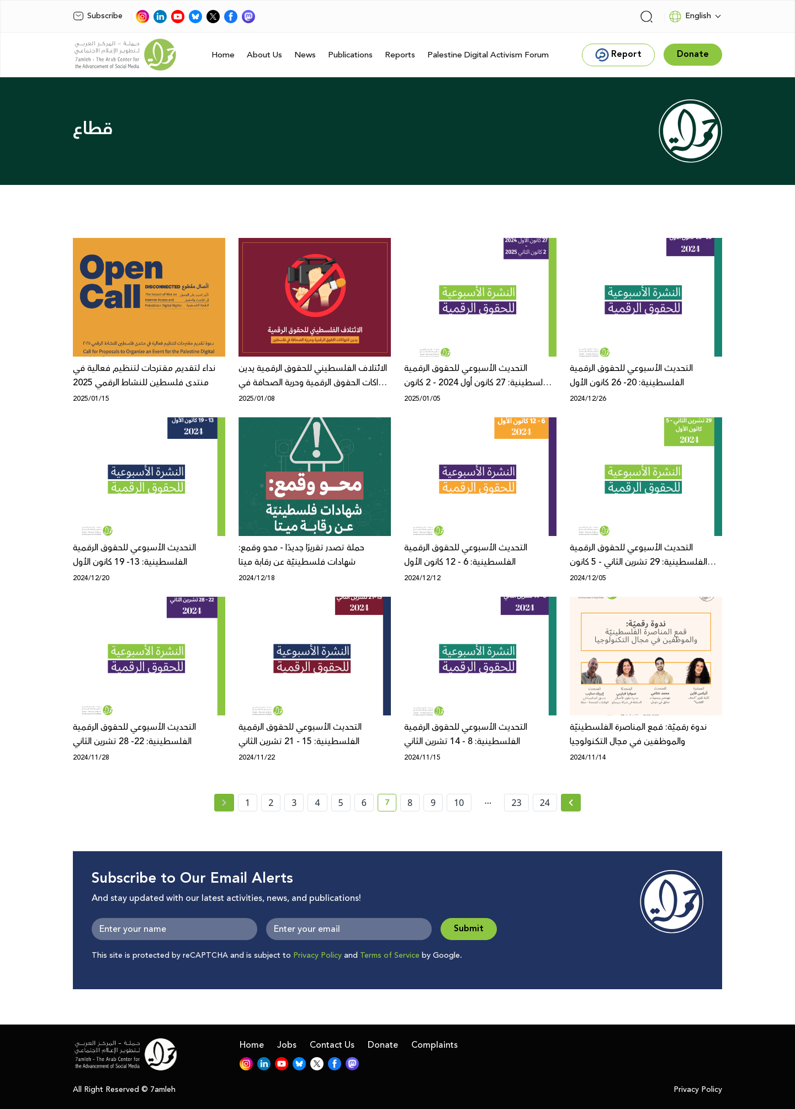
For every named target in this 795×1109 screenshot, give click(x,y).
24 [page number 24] (545, 803)
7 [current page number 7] (390, 804)
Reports (400, 55)
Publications (350, 55)
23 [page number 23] (516, 803)
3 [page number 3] (294, 803)
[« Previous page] (224, 802)
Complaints (434, 1045)
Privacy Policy (317, 955)
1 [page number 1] (247, 803)
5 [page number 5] (340, 803)
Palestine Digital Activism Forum (488, 55)
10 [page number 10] (459, 803)
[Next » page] (571, 802)
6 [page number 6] (364, 803)
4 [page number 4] (317, 803)
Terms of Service (390, 955)
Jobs (286, 1045)
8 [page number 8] (409, 803)
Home (223, 55)
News (305, 55)
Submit (469, 929)
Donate (383, 1045)
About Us (264, 55)
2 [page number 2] (270, 803)
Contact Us (332, 1045)
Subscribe (98, 16)
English (690, 16)
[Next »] (571, 802)
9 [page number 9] (433, 803)
